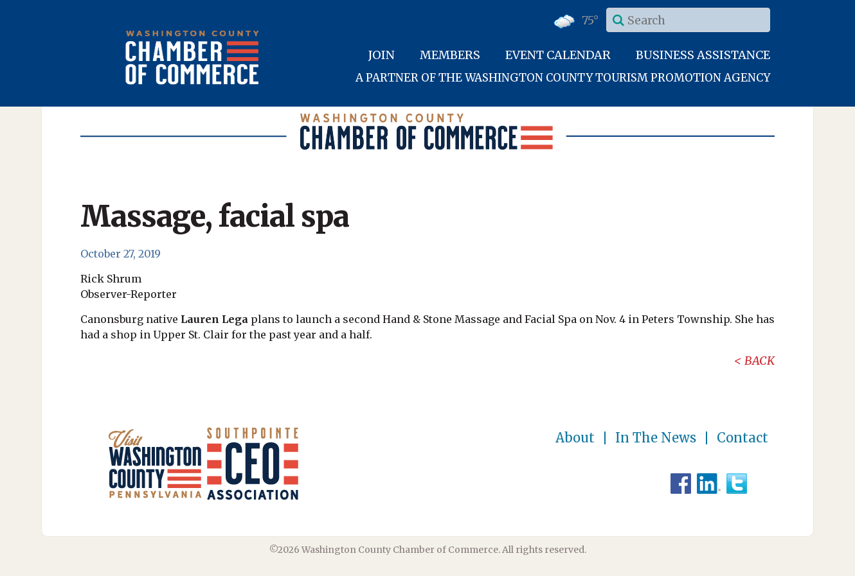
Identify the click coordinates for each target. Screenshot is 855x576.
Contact (742, 438)
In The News (655, 438)
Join (381, 55)
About (575, 438)
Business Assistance (703, 55)
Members (450, 55)
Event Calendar (558, 55)
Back (759, 360)
